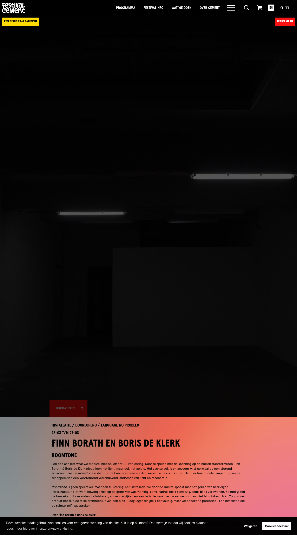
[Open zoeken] (247, 8)
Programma (125, 8)
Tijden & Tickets (65, 408)
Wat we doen (181, 8)
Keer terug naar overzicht (20, 21)
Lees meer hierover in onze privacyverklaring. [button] (40, 528)
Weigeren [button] (250, 526)
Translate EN (285, 21)
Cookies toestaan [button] (277, 526)
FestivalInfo (153, 8)
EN (271, 7)
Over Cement (210, 8)
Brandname (28, 8)
